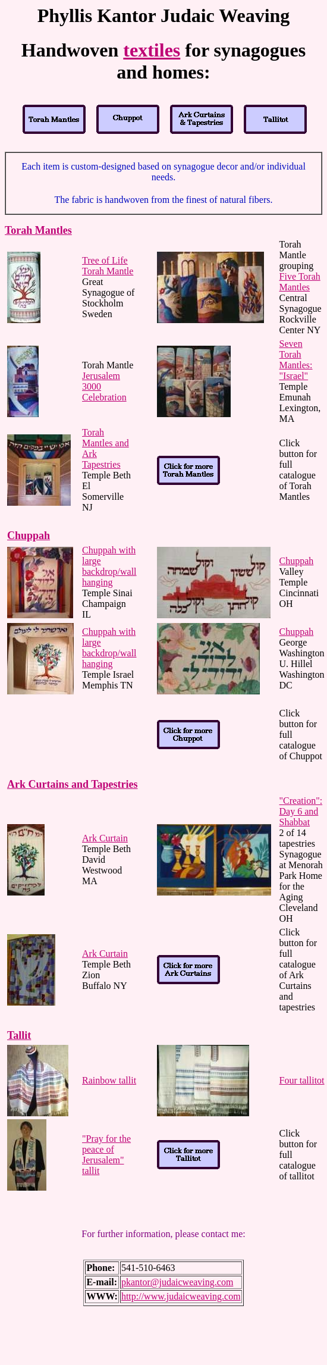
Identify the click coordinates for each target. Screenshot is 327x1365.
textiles (151, 50)
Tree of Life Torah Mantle (107, 265)
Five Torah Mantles (299, 281)
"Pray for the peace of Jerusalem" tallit (106, 1155)
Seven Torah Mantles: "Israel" (296, 360)
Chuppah (28, 535)
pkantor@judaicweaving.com (177, 1282)
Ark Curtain (105, 838)
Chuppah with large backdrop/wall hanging (109, 566)
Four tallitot (302, 1080)
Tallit (19, 1035)
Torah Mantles (38, 230)
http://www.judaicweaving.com (181, 1296)
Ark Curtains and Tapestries (72, 784)
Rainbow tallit (109, 1080)
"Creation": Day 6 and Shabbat (301, 811)
